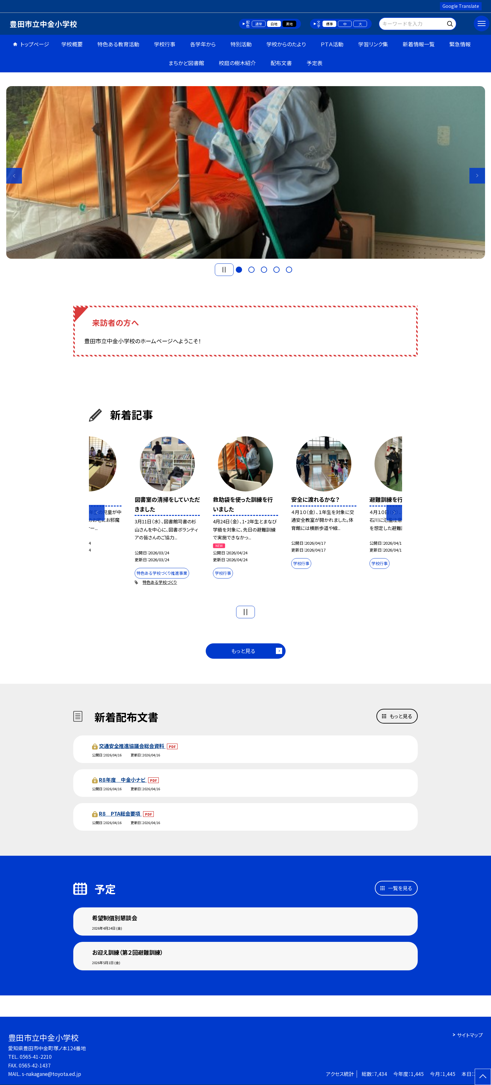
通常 (258, 23)
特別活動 (241, 44)
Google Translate (460, 6)
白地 (274, 23)
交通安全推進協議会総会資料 (132, 746)
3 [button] (264, 270)
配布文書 (281, 63)
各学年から (203, 44)
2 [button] (251, 270)
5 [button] (289, 270)
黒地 (289, 23)
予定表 (315, 63)
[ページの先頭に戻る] (483, 1077)
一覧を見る (400, 888)
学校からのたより (286, 44)
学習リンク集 (373, 44)
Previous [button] (14, 176)
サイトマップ (470, 1035)
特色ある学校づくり (159, 582)
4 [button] (276, 270)
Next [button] (477, 176)
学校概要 (72, 44)
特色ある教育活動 (118, 44)
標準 (329, 23)
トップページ (34, 44)
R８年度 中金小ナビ (123, 779)
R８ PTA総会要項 (120, 813)
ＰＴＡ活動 (332, 44)
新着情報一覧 (419, 44)
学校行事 (164, 44)
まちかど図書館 (186, 63)
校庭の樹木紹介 (237, 63)
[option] (245, 172)
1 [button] (239, 270)
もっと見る (243, 651)
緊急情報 (460, 44)
